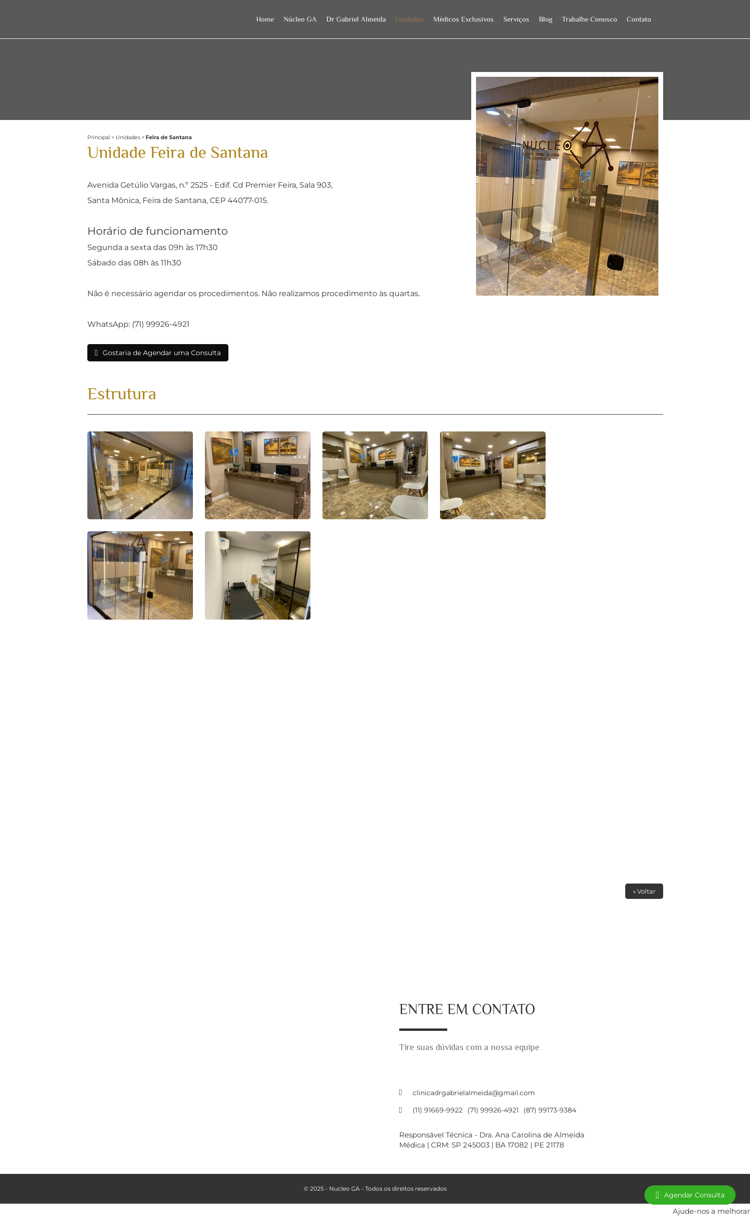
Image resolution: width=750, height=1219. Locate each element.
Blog (545, 19)
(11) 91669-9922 (438, 1110)
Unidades (409, 19)
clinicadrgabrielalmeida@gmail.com (474, 1092)
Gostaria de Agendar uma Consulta (162, 352)
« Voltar (644, 891)
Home (265, 19)
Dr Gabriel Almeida (356, 19)
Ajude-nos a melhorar (711, 1211)
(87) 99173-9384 (550, 1110)
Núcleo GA (300, 19)
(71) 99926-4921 (493, 1110)
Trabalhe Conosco (589, 19)
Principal (98, 137)
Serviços (516, 19)
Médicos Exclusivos (463, 19)
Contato (639, 19)
